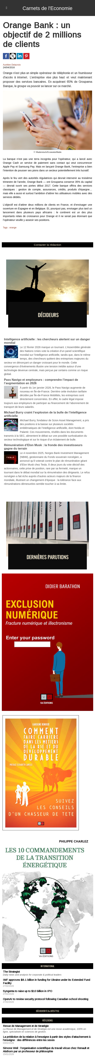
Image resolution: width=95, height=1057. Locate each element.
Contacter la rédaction (47, 244)
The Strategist (10, 947)
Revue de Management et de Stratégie (23, 996)
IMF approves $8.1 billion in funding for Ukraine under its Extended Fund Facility (46, 954)
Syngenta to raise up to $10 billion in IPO (25, 962)
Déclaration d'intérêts (43, 1049)
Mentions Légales (14, 1049)
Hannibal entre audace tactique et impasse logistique (31, 1026)
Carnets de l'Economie (47, 8)
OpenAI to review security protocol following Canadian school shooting (41, 969)
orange (12, 227)
